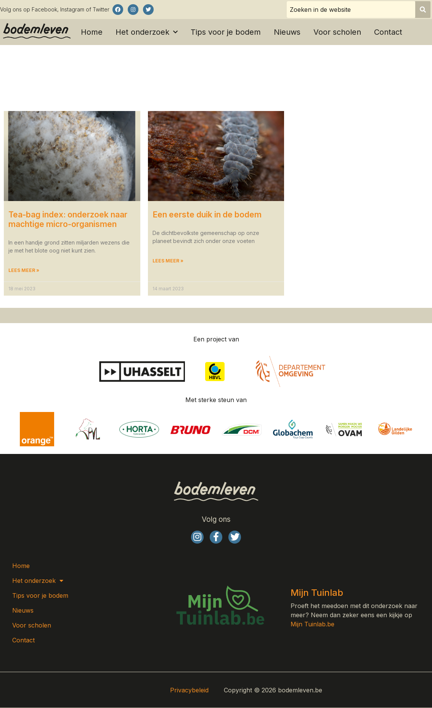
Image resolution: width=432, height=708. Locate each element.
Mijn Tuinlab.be (312, 625)
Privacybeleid (189, 690)
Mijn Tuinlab (317, 593)
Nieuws (287, 32)
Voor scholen (337, 32)
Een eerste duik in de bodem (207, 214)
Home (92, 32)
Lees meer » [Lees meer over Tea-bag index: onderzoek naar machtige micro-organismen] (23, 271)
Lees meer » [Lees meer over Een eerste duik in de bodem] (168, 261)
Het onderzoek (147, 32)
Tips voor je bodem (226, 32)
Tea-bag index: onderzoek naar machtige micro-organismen (67, 219)
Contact (388, 32)
